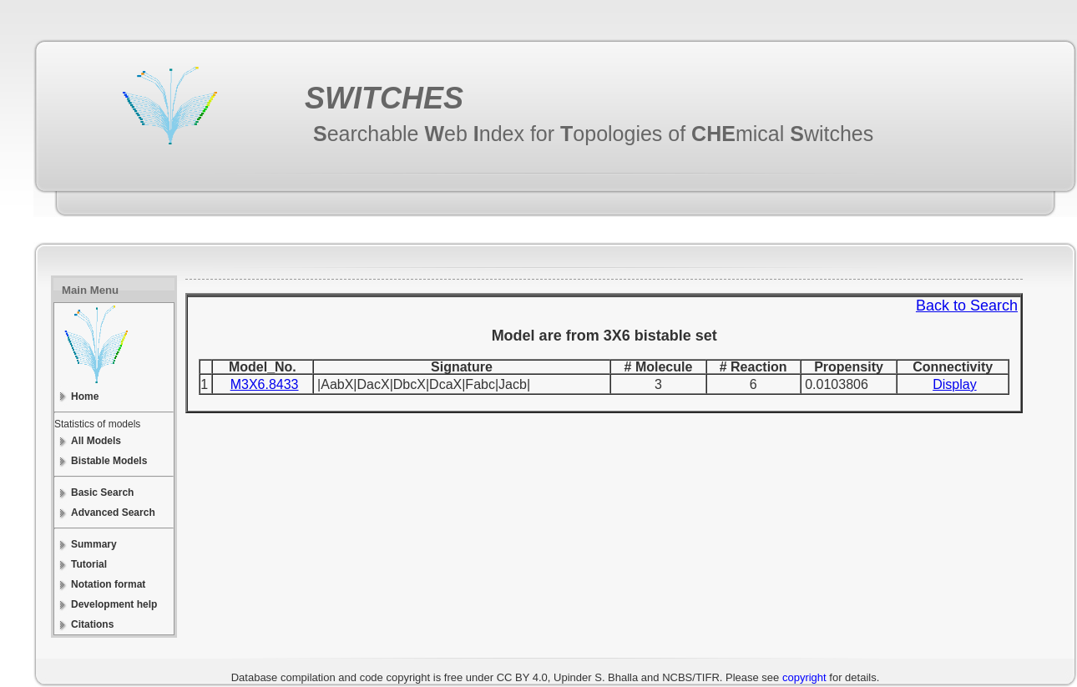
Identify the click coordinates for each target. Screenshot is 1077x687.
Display (954, 384)
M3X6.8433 (264, 384)
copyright (804, 677)
